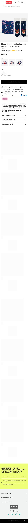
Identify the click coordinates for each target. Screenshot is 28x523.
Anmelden (23, 476)
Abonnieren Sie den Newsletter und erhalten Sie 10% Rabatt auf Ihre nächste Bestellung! (13, 470)
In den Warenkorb (14, 82)
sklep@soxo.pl (14, 511)
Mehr (24, 87)
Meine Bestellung (6, 493)
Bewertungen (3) (5, 50)
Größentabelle (7, 75)
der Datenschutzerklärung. (8, 484)
